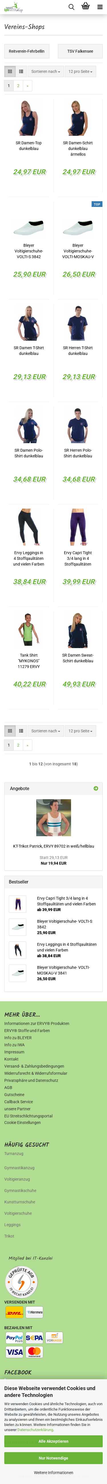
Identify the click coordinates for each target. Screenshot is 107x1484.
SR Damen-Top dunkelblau (29, 146)
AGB (8, 1087)
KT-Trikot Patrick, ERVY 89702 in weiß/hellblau (53, 846)
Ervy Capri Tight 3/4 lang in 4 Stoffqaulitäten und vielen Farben (78, 558)
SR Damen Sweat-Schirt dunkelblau (78, 658)
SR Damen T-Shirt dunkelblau (29, 351)
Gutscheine (14, 1094)
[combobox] (46, 71)
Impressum (14, 1052)
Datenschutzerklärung (35, 1430)
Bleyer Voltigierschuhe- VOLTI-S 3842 (29, 251)
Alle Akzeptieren (53, 1441)
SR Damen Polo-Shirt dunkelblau (29, 453)
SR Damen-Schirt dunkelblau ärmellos (78, 149)
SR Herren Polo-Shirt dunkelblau (78, 453)
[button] (10, 71)
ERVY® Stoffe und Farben (27, 1030)
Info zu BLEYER (18, 1037)
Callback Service (18, 1101)
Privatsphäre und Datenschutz (31, 1080)
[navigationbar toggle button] (100, 7)
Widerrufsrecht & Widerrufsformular (35, 1073)
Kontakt (11, 1059)
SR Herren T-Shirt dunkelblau (78, 351)
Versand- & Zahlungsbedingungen (34, 1066)
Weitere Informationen (53, 1472)
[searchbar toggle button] (71, 7)
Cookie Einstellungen (22, 1122)
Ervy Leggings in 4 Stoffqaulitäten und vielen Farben (28, 558)
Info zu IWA (14, 1045)
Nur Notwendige (53, 1458)
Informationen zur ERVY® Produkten (36, 1023)
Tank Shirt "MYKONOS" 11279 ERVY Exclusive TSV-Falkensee (28, 661)
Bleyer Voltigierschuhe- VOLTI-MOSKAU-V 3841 (78, 251)
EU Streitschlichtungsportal (28, 1116)
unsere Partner (17, 1109)
